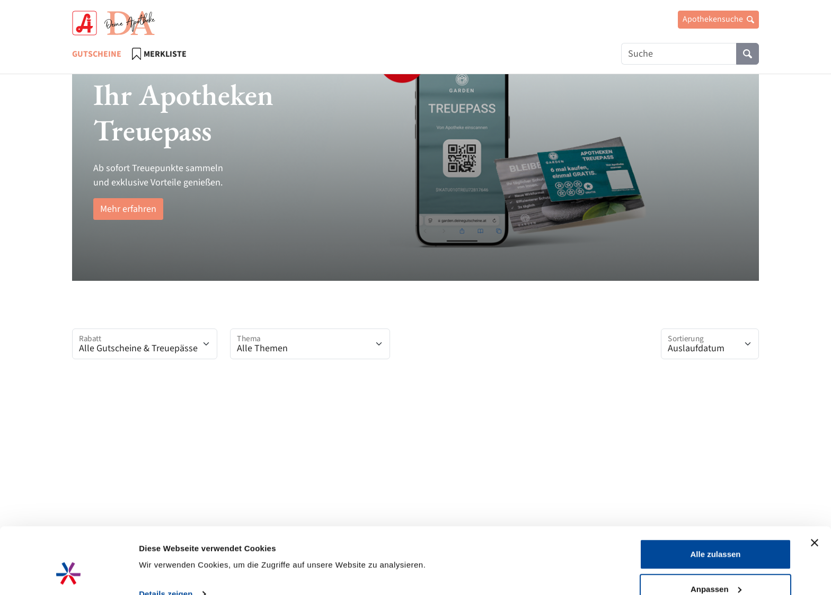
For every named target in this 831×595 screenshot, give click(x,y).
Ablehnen (715, 566)
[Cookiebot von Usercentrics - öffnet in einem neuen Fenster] (68, 574)
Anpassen (716, 532)
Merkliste (159, 54)
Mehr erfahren (128, 209)
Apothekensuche (718, 19)
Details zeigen (165, 536)
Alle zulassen (715, 497)
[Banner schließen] (814, 486)
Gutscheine (96, 54)
